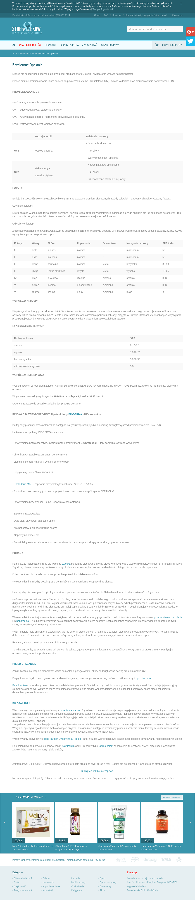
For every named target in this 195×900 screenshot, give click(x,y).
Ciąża (17, 882)
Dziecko (46, 878)
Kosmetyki (48, 890)
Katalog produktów (30, 45)
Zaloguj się (177, 15)
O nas (97, 15)
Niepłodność (20, 886)
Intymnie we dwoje (51, 886)
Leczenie (75, 878)
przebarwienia (162, 617)
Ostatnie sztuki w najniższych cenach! (145, 878)
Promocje (50, 45)
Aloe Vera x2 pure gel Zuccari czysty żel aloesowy (117, 848)
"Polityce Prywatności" (103, 9)
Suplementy (105, 886)
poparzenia (22, 620)
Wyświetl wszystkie (171, 797)
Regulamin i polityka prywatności (141, 15)
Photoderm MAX (23, 484)
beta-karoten (51, 738)
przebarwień (144, 678)
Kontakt (164, 15)
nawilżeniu (68, 746)
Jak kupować (89, 45)
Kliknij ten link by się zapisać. (97, 771)
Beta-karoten (19, 685)
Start (14, 53)
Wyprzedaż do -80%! (137, 886)
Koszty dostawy (110, 45)
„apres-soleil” (106, 746)
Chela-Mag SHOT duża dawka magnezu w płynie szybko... (71, 848)
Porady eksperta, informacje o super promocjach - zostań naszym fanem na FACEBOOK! (59, 860)
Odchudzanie (77, 886)
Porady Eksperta (69, 45)
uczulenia (177, 617)
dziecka (66, 563)
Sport (102, 878)
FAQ (106, 15)
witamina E (66, 738)
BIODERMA (75, 414)
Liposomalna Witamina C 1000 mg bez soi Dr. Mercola (161, 848)
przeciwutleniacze (70, 710)
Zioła (102, 890)
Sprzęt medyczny (108, 882)
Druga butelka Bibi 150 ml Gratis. (143, 890)
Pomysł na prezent (23, 890)
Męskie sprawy (78, 882)
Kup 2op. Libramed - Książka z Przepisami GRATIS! (152, 882)
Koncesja (117, 15)
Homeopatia (48, 882)
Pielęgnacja (76, 890)
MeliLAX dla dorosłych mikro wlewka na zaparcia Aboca (32, 848)
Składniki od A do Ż (23, 878)
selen (78, 738)
